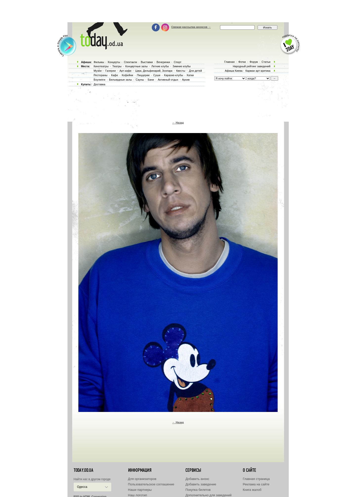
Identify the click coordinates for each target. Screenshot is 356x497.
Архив (186, 79)
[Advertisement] (178, 11)
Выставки (147, 62)
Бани (151, 79)
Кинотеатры (101, 66)
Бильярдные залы (120, 79)
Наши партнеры (140, 490)
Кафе (114, 75)
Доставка (99, 84)
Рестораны (101, 75)
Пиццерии (143, 75)
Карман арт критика (257, 70)
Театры (116, 66)
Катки (190, 75)
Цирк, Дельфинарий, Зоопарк (153, 70)
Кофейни (127, 75)
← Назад (178, 122)
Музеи (98, 70)
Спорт (177, 62)
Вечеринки (163, 62)
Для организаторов (142, 479)
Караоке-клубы (173, 75)
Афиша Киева (233, 70)
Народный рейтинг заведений (251, 66)
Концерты (114, 62)
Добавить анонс (197, 479)
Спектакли (130, 62)
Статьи (266, 61)
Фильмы (99, 62)
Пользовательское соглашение (151, 484)
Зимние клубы (182, 66)
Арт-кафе (125, 70)
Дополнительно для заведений (208, 495)
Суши (156, 75)
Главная (229, 61)
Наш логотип (137, 495)
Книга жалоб (252, 490)
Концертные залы (136, 66)
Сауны (140, 79)
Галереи (110, 70)
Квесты (180, 70)
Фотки (242, 61)
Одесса (82, 487)
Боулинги (99, 79)
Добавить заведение (200, 484)
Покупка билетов (198, 490)
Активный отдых (168, 79)
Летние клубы (160, 66)
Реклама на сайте (256, 484)
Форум (253, 61)
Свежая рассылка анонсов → (191, 26)
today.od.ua (83, 470)
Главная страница (256, 479)
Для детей (195, 70)
